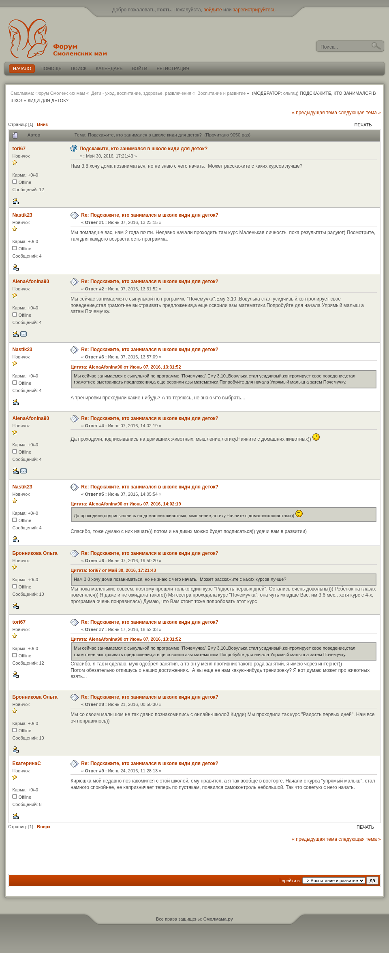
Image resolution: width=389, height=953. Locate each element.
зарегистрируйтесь (254, 10)
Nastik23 (22, 215)
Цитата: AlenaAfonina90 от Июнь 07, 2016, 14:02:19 (126, 503)
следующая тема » (359, 112)
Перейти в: (289, 880)
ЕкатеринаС (26, 763)
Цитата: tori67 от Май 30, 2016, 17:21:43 (113, 570)
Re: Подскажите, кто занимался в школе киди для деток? (149, 215)
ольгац (290, 93)
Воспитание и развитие (221, 93)
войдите (212, 10)
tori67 (19, 148)
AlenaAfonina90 (30, 281)
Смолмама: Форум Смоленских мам (48, 93)
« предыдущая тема (314, 112)
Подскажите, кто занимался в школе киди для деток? (143, 148)
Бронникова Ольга (34, 553)
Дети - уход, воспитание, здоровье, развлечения (141, 93)
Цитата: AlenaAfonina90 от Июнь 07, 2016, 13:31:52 (126, 367)
